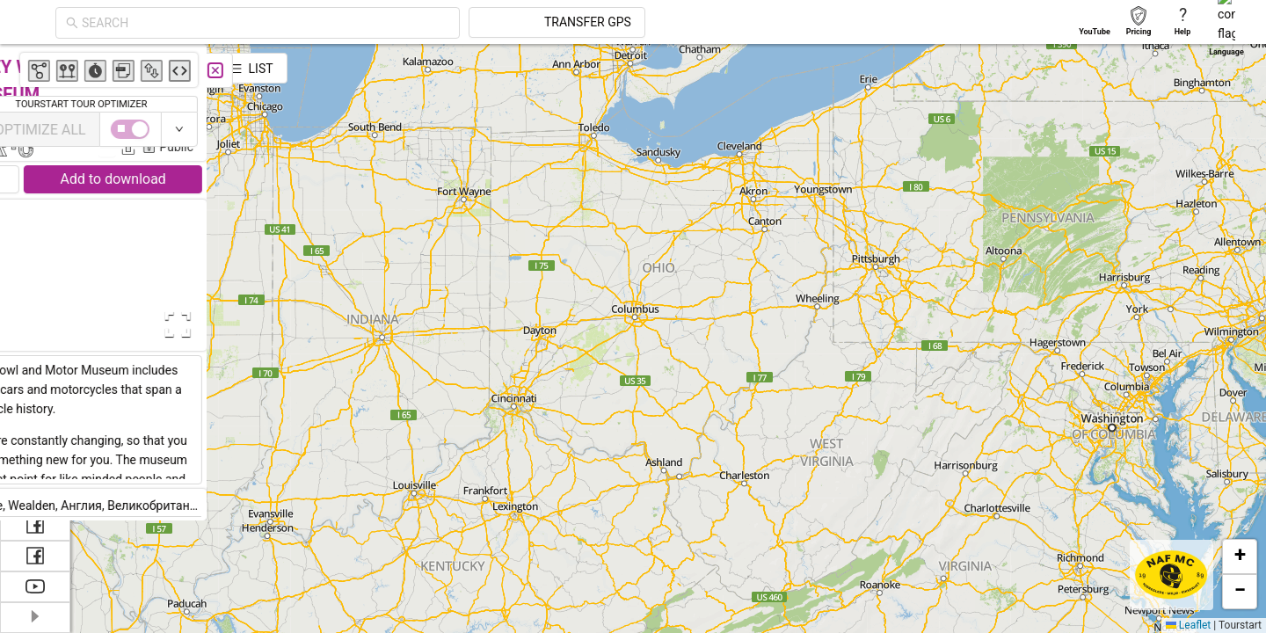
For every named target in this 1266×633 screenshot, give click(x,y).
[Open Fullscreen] (350, 324)
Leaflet (1188, 625)
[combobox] (424, 22)
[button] (1239, 556)
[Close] (391, 70)
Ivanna (350, 121)
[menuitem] (34, 65)
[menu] (35, 246)
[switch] (1189, 129)
